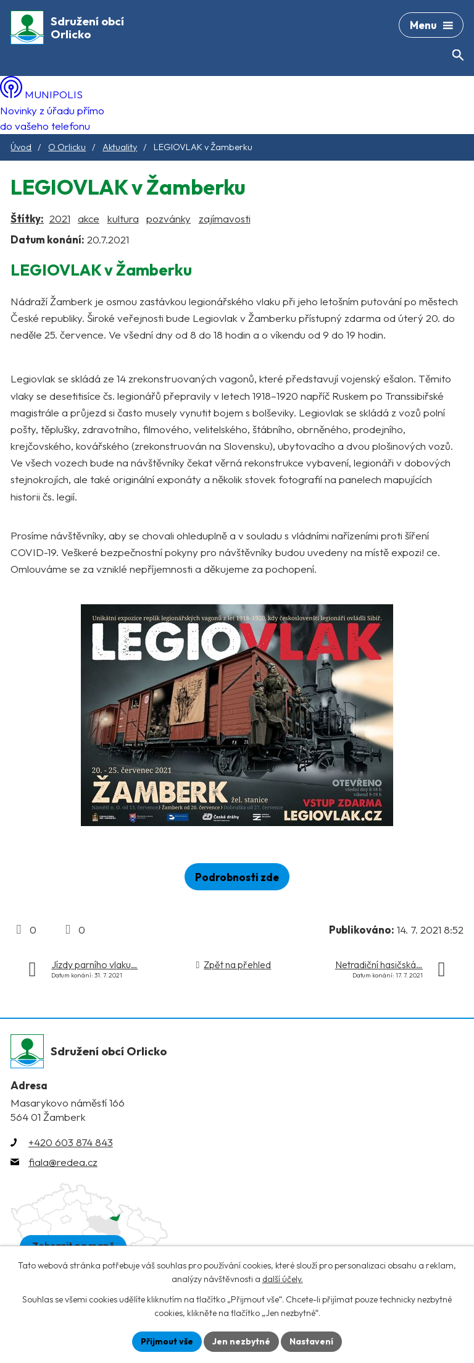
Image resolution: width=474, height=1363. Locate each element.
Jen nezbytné (241, 1341)
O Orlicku (67, 147)
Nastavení (311, 1341)
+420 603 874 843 (70, 1142)
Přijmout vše (167, 1341)
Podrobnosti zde (237, 877)
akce (88, 218)
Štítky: (27, 218)
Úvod (20, 147)
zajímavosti (225, 218)
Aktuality (119, 147)
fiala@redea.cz (63, 1161)
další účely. (282, 1279)
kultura (123, 218)
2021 (59, 218)
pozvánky (168, 218)
